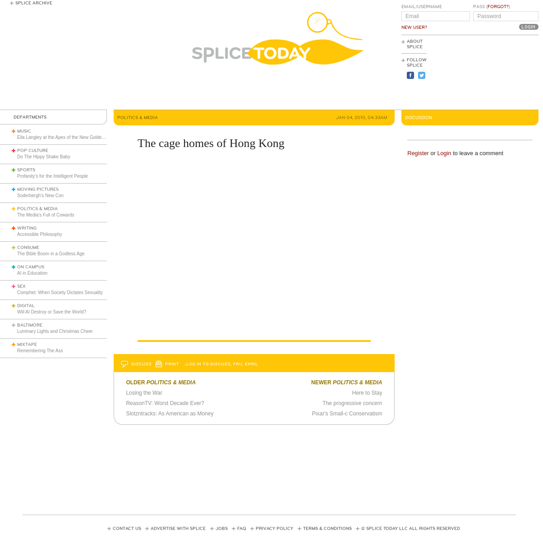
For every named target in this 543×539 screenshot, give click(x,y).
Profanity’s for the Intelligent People (53, 176)
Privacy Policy (274, 528)
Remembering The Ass (40, 350)
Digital (26, 306)
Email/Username (421, 6)
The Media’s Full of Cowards (45, 214)
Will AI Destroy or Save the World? (51, 311)
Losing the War (144, 393)
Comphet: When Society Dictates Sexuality (60, 292)
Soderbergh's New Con (40, 195)
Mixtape (27, 344)
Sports (26, 170)
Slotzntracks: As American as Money (169, 413)
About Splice (415, 44)
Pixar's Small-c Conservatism (347, 413)
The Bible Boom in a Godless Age (51, 253)
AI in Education (32, 273)
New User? (414, 27)
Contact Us (127, 528)
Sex (21, 286)
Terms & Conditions (327, 528)
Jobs (222, 528)
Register (418, 153)
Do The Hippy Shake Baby (43, 156)
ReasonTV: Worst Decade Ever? (165, 403)
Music (24, 131)
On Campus (30, 267)
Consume (28, 247)
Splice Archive (33, 3)
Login (444, 153)
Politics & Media (37, 209)
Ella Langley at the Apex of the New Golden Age (65, 137)
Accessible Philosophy (39, 234)
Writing (27, 228)
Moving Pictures (38, 189)
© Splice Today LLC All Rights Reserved (410, 528)
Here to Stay (367, 393)
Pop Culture (32, 150)
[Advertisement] (497, 72)
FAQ (241, 528)
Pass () (491, 6)
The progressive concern (352, 403)
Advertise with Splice (178, 528)
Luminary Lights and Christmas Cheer (55, 331)
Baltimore (29, 325)
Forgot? (498, 6)
